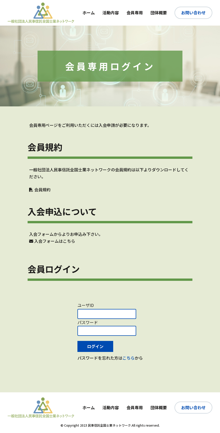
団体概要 (158, 12)
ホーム (89, 12)
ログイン (95, 346)
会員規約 (40, 189)
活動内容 (110, 12)
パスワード (87, 322)
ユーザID (85, 305)
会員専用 (134, 12)
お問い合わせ (193, 12)
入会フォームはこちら (52, 241)
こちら (128, 358)
